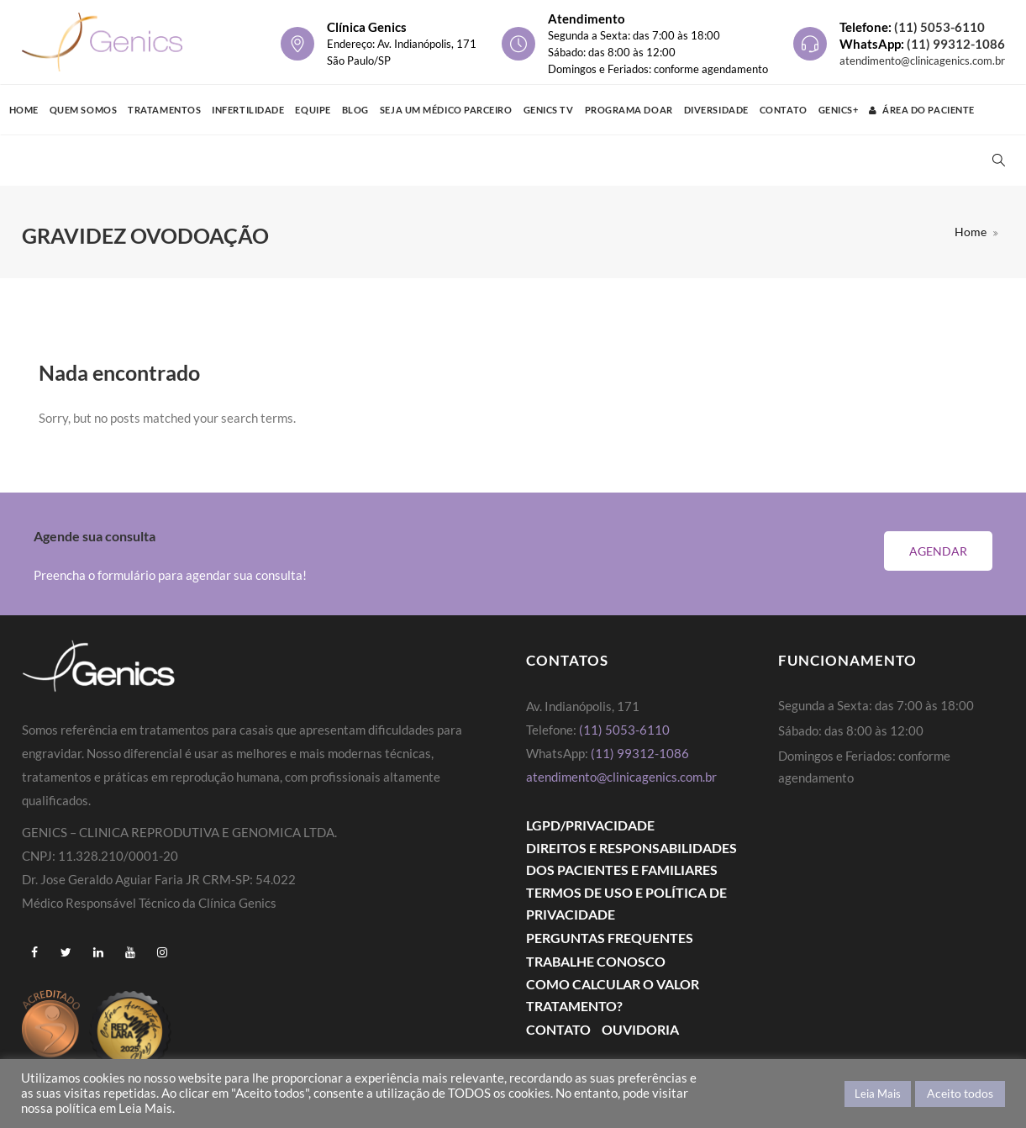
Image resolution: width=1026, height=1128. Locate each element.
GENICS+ (838, 109)
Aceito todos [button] (960, 1093)
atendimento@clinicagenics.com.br (922, 60)
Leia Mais (878, 1093)
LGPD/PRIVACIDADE (590, 825)
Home (24, 109)
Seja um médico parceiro (446, 109)
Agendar (938, 551)
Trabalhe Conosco (596, 961)
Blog (355, 109)
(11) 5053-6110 (939, 26)
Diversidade (716, 109)
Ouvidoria (640, 1029)
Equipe (312, 109)
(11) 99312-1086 (956, 43)
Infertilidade (248, 109)
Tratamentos (164, 109)
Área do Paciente (921, 109)
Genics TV (549, 109)
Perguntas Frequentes (609, 938)
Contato (784, 109)
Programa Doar (629, 109)
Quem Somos (84, 109)
